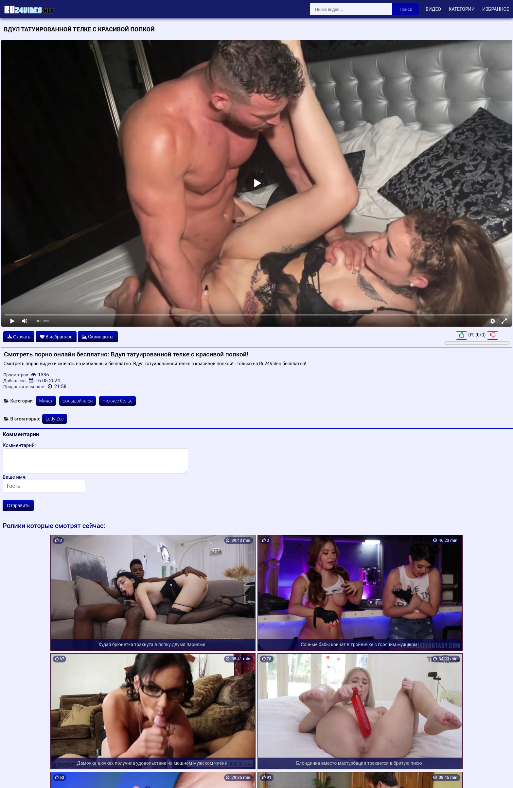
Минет (46, 400)
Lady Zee (54, 418)
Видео (433, 9)
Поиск (406, 9)
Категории (461, 9)
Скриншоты (98, 336)
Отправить (18, 505)
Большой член (77, 400)
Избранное (495, 9)
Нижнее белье (117, 400)
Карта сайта (14, 775)
